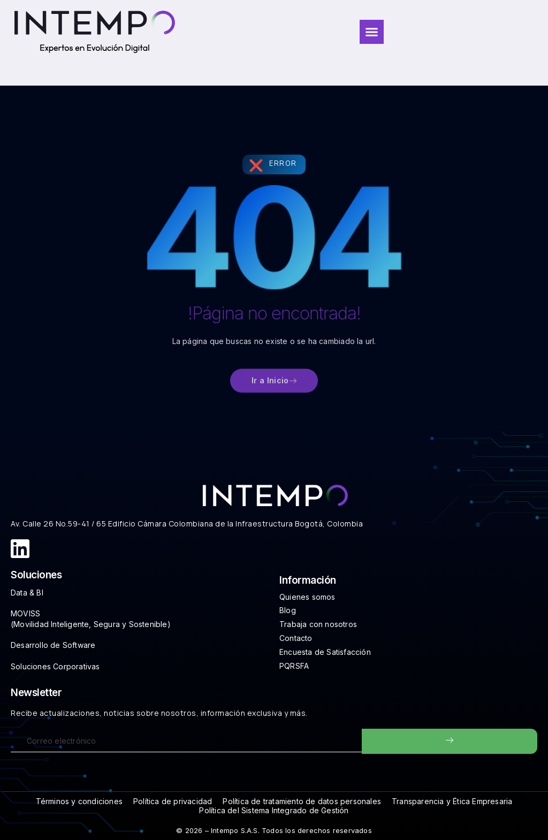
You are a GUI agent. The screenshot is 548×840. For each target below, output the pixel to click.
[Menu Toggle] (372, 32)
